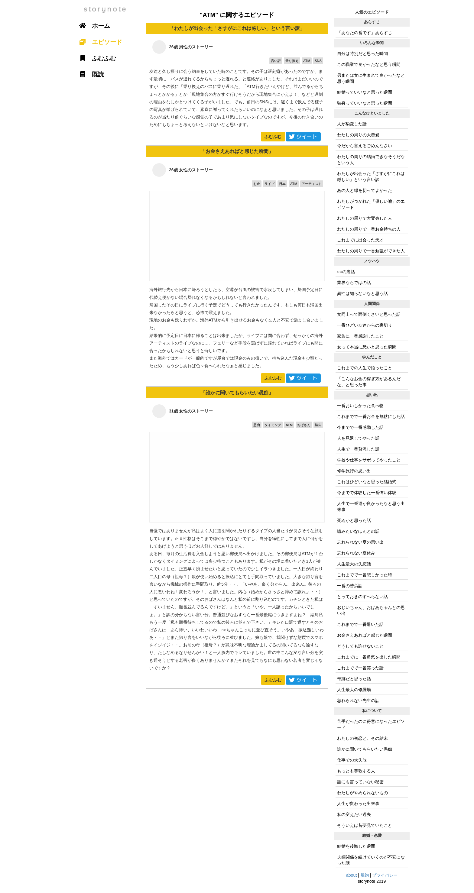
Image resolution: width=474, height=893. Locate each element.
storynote (105, 9)
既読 (89, 74)
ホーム (92, 25)
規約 (364, 875)
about (351, 875)
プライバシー (385, 875)
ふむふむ (273, 136)
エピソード (98, 42)
